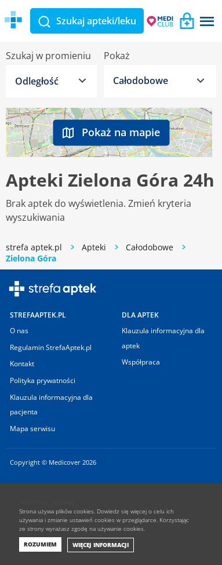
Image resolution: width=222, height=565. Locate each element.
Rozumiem (40, 544)
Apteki (94, 247)
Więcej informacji (100, 545)
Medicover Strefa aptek (74, 20)
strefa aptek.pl (34, 247)
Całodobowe (149, 247)
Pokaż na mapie (111, 132)
